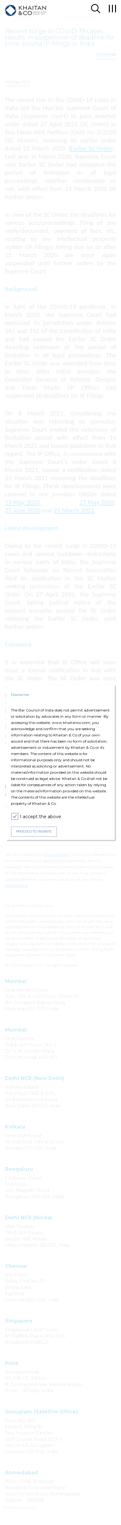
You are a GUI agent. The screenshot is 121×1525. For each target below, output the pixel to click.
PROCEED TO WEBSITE (34, 831)
